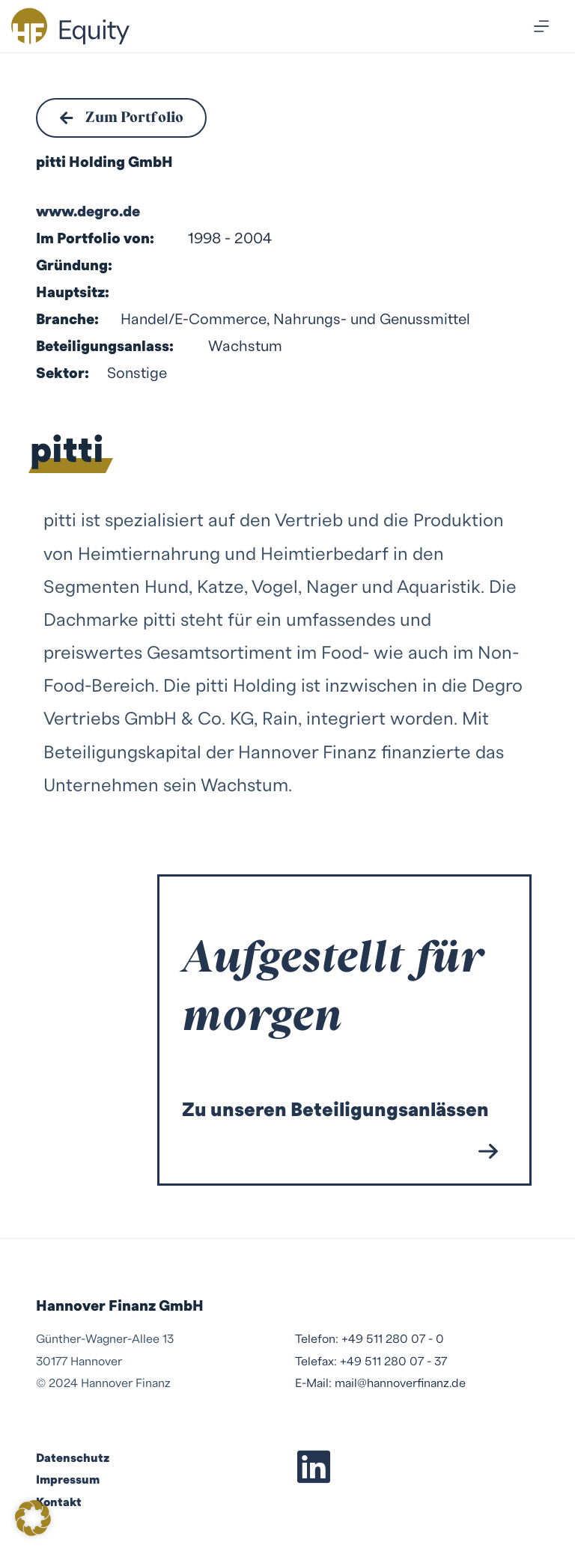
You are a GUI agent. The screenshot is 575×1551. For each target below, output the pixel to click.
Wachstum (245, 347)
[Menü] (541, 26)
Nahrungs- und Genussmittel (371, 320)
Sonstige (137, 374)
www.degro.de (88, 212)
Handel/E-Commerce (194, 320)
